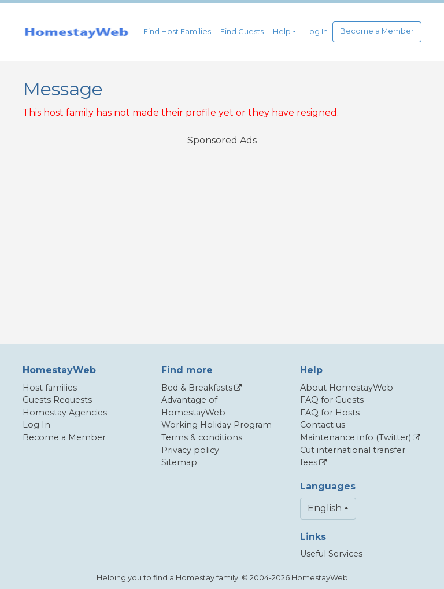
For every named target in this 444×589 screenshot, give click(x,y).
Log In (316, 31)
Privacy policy (190, 450)
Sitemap (179, 462)
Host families (50, 387)
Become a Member (377, 31)
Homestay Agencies (65, 412)
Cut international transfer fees (352, 456)
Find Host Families (177, 31)
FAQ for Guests (332, 400)
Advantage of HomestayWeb (193, 406)
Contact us (322, 424)
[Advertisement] (222, 238)
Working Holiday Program (216, 424)
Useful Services (331, 553)
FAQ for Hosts (330, 412)
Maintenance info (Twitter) (355, 437)
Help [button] (282, 31)
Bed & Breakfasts (196, 387)
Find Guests (242, 31)
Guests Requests (57, 400)
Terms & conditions (201, 437)
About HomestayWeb (346, 387)
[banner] (76, 31)
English (325, 508)
